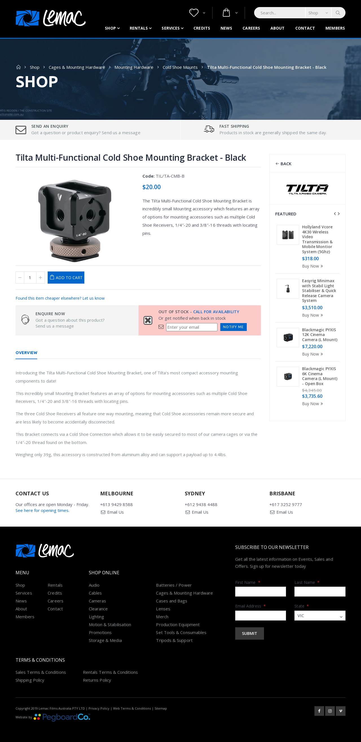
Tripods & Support (174, 640)
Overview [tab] (26, 352)
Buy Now (313, 266)
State (301, 606)
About (277, 28)
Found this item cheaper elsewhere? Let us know (60, 298)
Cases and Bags (171, 601)
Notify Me (233, 327)
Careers (251, 28)
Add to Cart (69, 277)
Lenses (163, 608)
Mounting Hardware (134, 67)
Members (335, 28)
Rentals (139, 28)
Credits (201, 28)
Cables (95, 593)
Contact (305, 28)
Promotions (100, 632)
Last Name (307, 582)
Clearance (98, 608)
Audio (94, 585)
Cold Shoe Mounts (180, 67)
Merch (162, 616)
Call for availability (216, 311)
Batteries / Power (173, 585)
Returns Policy (97, 680)
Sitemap (161, 708)
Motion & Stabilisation (110, 624)
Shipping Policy (30, 680)
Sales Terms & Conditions (41, 672)
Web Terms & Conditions (132, 708)
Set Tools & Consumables (181, 632)
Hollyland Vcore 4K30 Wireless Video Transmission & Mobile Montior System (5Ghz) (317, 239)
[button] (197, 13)
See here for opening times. (42, 510)
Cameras (97, 601)
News (226, 28)
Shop (110, 28)
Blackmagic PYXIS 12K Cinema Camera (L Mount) (319, 334)
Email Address (250, 606)
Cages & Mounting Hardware (77, 67)
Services (171, 28)
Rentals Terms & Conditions (110, 672)
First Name (247, 582)
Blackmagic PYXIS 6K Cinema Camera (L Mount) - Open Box (319, 376)
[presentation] (335, 213)
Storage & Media (105, 640)
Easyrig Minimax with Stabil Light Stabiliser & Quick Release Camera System (319, 290)
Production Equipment (178, 624)
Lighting (96, 616)
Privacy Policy (99, 708)
